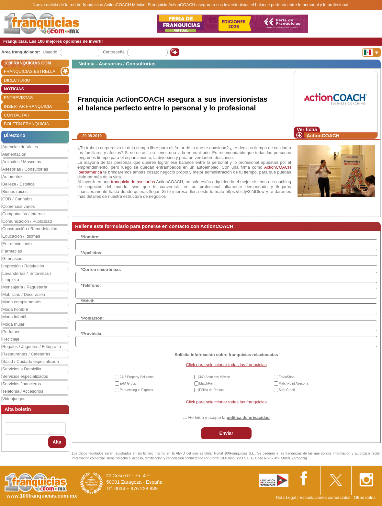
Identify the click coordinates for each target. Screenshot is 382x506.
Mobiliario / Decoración (23, 294)
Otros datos (365, 497)
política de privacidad (248, 417)
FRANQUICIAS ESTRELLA (29, 71)
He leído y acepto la (229, 417)
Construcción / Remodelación (29, 228)
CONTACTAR (16, 115)
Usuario (50, 52)
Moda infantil (14, 316)
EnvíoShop (287, 377)
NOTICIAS (14, 88)
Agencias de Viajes (20, 146)
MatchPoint (207, 383)
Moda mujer (13, 324)
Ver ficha (307, 129)
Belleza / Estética (18, 184)
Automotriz (12, 176)
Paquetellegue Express (136, 390)
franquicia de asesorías (133, 181)
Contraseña (114, 52)
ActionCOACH (323, 135)
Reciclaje (10, 339)
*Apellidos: (92, 252)
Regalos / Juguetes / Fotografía (31, 346)
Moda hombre (15, 309)
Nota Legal (286, 497)
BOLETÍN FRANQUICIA (26, 123)
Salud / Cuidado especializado (30, 361)
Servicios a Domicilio (21, 368)
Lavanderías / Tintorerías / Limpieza (26, 276)
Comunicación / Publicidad (27, 221)
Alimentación (14, 154)
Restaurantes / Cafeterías (26, 354)
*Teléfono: (91, 285)
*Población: (92, 318)
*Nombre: (90, 236)
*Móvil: (88, 300)
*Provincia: (92, 333)
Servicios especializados (25, 376)
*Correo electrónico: (101, 269)
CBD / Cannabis (17, 199)
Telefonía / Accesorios (22, 391)
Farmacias (12, 251)
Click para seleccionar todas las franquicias (226, 364)
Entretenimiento (17, 243)
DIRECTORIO (17, 80)
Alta (57, 441)
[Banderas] (371, 52)
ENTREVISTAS (18, 97)
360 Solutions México (214, 377)
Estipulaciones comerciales (325, 497)
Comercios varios (18, 206)
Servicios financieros (21, 383)
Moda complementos (21, 301)
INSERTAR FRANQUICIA (28, 106)
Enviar (226, 433)
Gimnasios (12, 258)
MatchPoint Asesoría (294, 383)
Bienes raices (15, 191)
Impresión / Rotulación (23, 266)
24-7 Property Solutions (137, 377)
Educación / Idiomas (21, 236)
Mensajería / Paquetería (24, 287)
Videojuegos (13, 398)
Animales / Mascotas (21, 161)
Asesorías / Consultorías (25, 169)
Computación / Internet (23, 213)
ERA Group (128, 383)
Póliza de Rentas (211, 390)
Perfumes (11, 331)
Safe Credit (287, 390)
